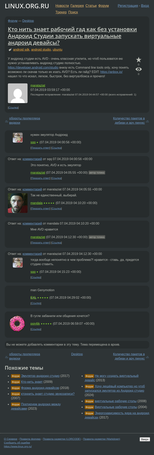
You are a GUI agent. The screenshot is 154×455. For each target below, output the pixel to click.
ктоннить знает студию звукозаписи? (48, 393)
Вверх (144, 439)
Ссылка (13, 107)
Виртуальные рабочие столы (116, 407)
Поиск (73, 12)
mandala (36, 203)
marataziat (37, 85)
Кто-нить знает (31, 381)
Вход (145, 6)
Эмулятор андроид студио (40, 376)
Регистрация (128, 6)
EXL (33, 297)
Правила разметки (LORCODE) (62, 438)
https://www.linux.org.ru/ (18, 446)
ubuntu (57, 49)
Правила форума (30, 438)
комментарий (32, 159)
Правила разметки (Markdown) (101, 438)
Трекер (61, 12)
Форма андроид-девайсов (40, 388)
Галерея (77, 6)
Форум (103, 6)
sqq (33, 142)
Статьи (91, 6)
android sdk (21, 49)
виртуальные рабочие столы (115, 401)
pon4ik (35, 323)
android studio (41, 49)
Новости (62, 6)
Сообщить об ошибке (17, 442)
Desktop (28, 20)
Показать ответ (40, 147)
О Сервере (10, 438)
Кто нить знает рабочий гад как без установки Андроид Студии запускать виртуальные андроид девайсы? (72, 35)
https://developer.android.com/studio (33, 67)
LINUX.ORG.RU (27, 6)
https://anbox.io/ (111, 72)
